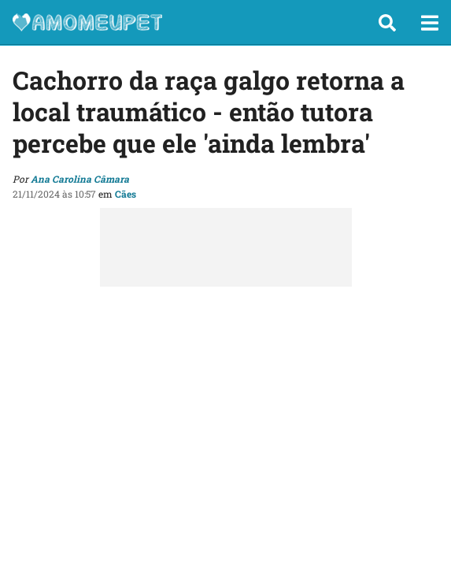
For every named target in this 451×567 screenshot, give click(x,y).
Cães (125, 193)
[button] (387, 23)
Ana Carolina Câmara (80, 178)
